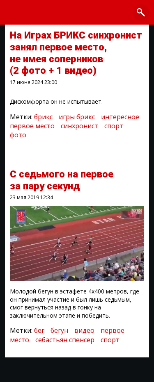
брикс (43, 116)
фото (18, 134)
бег (39, 330)
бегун (59, 330)
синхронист (79, 125)
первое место (32, 125)
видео (84, 330)
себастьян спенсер (64, 339)
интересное (120, 116)
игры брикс (77, 116)
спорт (113, 125)
